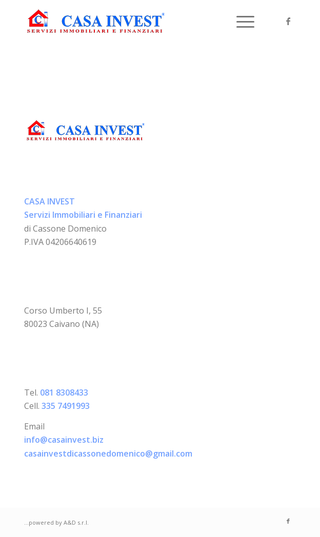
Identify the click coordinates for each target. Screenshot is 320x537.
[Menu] (240, 21)
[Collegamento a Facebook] (288, 21)
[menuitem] (240, 21)
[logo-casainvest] (133, 21)
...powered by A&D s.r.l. (56, 522)
